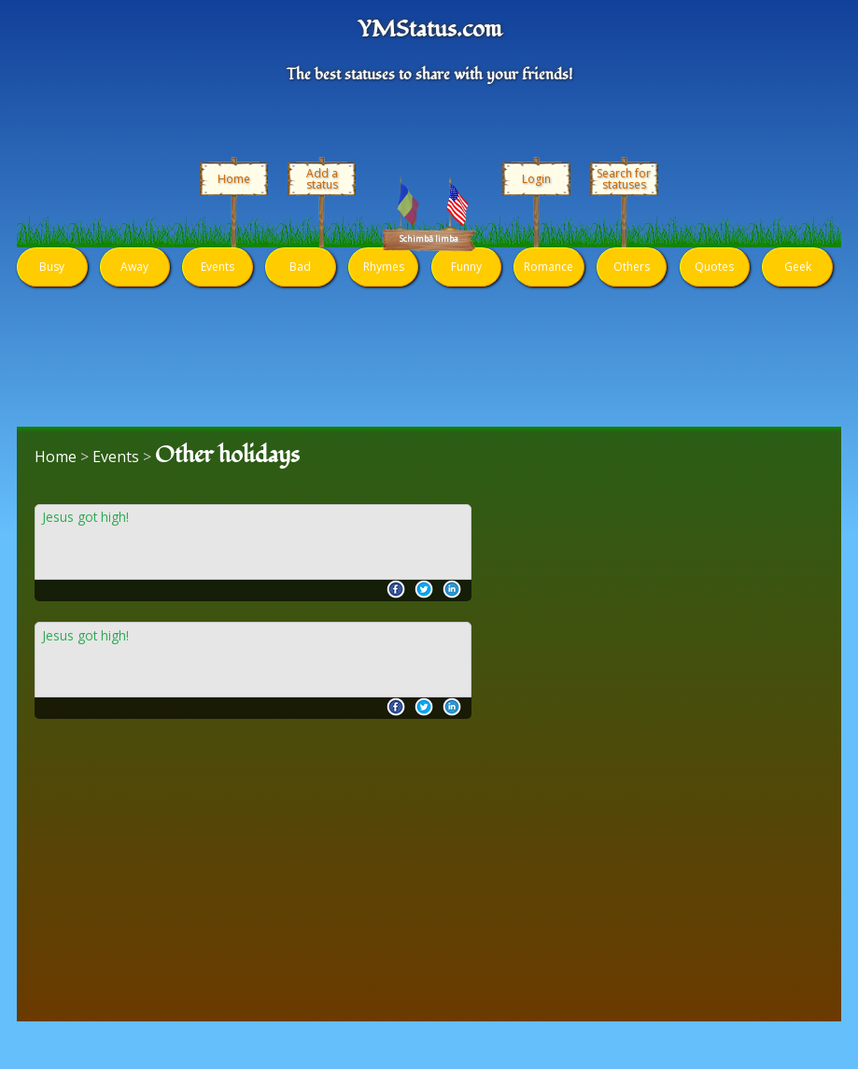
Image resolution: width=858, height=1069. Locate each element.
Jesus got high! (85, 518)
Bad (300, 266)
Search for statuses (624, 179)
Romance (548, 266)
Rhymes (383, 266)
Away (134, 266)
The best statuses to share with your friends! (429, 74)
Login (536, 179)
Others (631, 266)
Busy (51, 266)
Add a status (322, 179)
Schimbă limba (429, 238)
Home (234, 179)
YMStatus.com (429, 30)
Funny (466, 266)
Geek (797, 266)
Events (217, 266)
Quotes (714, 266)
